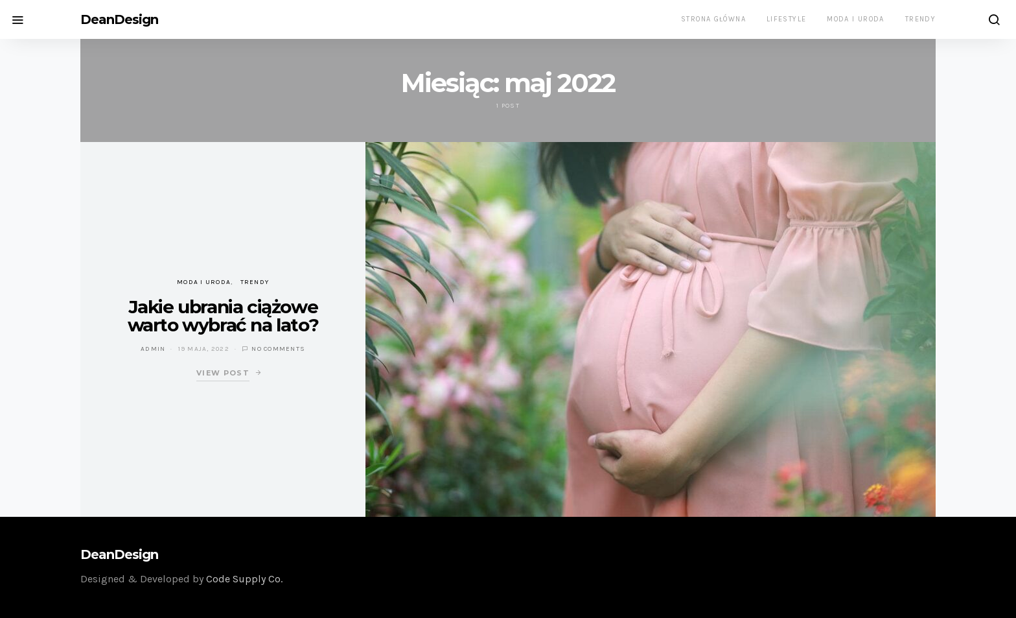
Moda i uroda (855, 19)
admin (153, 349)
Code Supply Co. (244, 579)
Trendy (920, 19)
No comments (278, 349)
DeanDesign (119, 19)
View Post (222, 372)
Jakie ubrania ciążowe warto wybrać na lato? (223, 316)
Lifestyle (786, 19)
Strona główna (713, 19)
